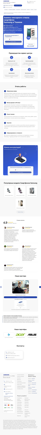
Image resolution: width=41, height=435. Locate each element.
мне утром (30, 2)
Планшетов (27, 403)
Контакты (32, 9)
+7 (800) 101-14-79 (32, 1)
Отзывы (35, 9)
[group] (8, 335)
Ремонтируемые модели (21, 382)
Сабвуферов (27, 411)
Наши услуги (19, 384)
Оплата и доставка (23, 9)
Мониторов (27, 405)
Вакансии (28, 9)
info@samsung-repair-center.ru (8, 386)
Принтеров (27, 407)
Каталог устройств (12, 9)
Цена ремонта (18, 9)
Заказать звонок (18, 5)
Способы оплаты (20, 388)
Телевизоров (19, 402)
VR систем (26, 409)
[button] (40, 287)
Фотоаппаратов (20, 411)
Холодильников (20, 413)
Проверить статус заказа (8, 5)
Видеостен (19, 415)
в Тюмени (13, 2)
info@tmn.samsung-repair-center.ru (12, 355)
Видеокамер (19, 405)
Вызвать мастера (20, 297)
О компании (6, 9)
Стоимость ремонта (20, 374)
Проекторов (19, 403)
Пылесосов (26, 402)
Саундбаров (19, 409)
